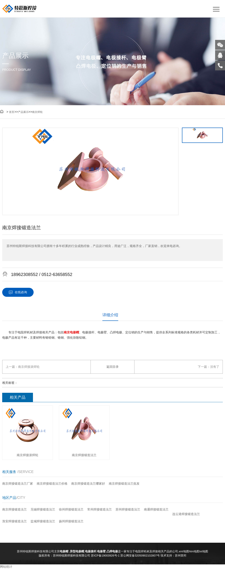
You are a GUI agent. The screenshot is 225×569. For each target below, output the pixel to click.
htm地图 (194, 551)
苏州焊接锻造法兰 (128, 509)
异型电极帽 (77, 551)
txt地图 (203, 551)
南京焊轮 (37, 112)
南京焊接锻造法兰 (14, 509)
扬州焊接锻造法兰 (71, 521)
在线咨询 (18, 292)
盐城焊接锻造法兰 (43, 521)
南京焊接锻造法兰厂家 (17, 483)
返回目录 (112, 366)
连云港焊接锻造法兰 (186, 514)
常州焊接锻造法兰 (99, 509)
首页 (11, 112)
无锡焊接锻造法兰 (43, 509)
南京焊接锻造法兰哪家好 (88, 483)
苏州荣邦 (180, 555)
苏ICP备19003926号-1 (105, 555)
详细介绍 (110, 315)
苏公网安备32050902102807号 (140, 555)
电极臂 (101, 551)
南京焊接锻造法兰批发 (124, 483)
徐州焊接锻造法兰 (71, 509)
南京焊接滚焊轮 (29, 366)
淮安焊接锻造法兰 (14, 521)
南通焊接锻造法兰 (156, 509)
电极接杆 (90, 551)
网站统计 (6, 566)
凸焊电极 (112, 551)
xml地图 (184, 551)
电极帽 (64, 551)
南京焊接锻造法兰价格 (52, 483)
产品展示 (23, 112)
